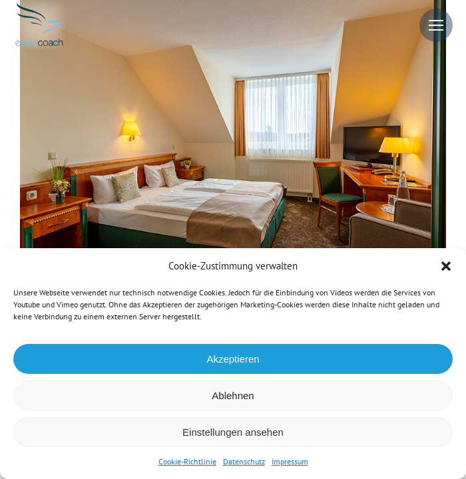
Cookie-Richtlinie (187, 461)
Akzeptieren (232, 359)
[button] (446, 266)
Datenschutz (244, 461)
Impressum (290, 461)
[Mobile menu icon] (436, 25)
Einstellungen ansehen (233, 432)
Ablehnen (233, 395)
